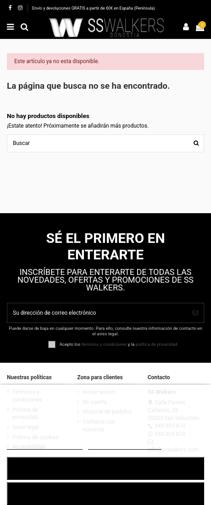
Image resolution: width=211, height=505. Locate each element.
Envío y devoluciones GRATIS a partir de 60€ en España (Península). (94, 8)
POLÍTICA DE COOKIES (45, 445)
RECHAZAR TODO (105, 493)
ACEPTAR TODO (105, 468)
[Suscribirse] (195, 312)
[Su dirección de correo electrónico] (97, 312)
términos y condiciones (104, 343)
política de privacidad (157, 343)
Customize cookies (125, 445)
